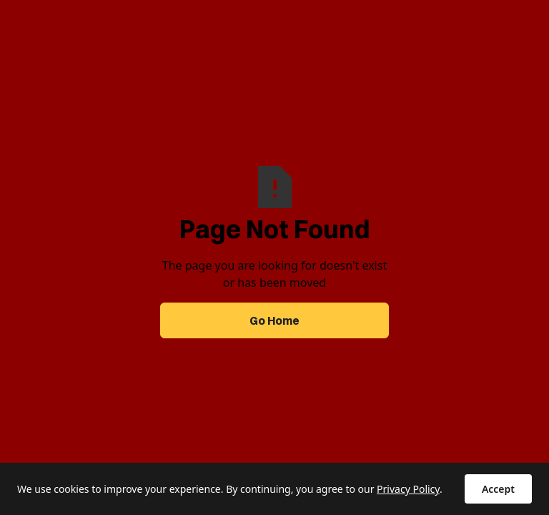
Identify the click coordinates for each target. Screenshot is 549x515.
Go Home (274, 320)
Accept (498, 489)
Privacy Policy (408, 489)
